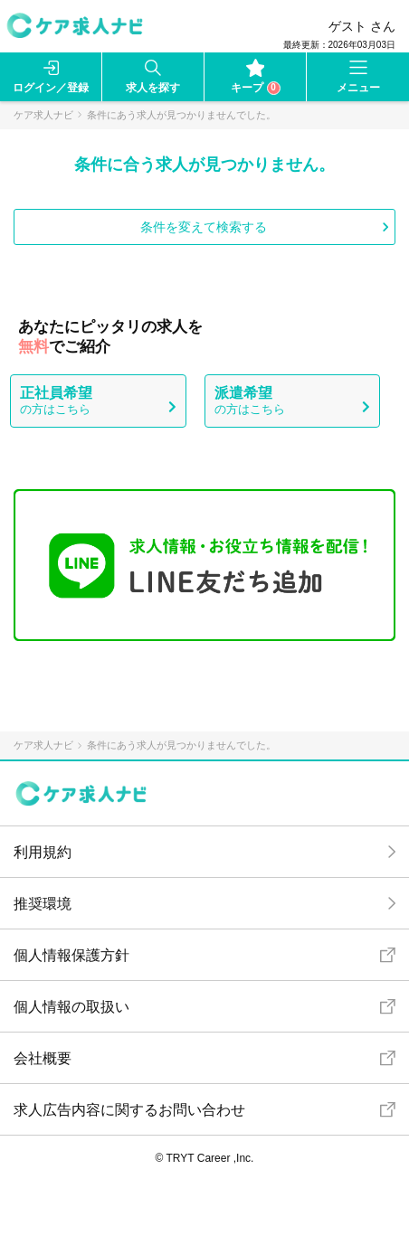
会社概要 (42, 1058)
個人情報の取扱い (71, 1006)
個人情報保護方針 (71, 955)
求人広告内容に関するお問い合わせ (129, 1110)
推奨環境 (42, 903)
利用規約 (42, 852)
